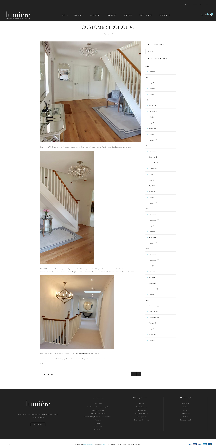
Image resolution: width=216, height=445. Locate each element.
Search (173, 47)
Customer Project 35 (138, 369)
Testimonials (141, 405)
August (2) (153, 164)
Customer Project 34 (133, 369)
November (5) (154, 256)
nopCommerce (88, 440)
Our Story (98, 399)
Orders (185, 402)
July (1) (151, 112)
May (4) (152, 176)
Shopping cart (185, 409)
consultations (57, 354)
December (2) (154, 250)
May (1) (152, 78)
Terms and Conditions (141, 415)
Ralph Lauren (77, 267)
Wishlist (185, 412)
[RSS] (14, 440)
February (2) (153, 130)
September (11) (154, 158)
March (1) (152, 187)
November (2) (154, 101)
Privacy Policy (141, 412)
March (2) (152, 330)
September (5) (154, 313)
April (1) (152, 181)
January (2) (153, 290)
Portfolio (98, 419)
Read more (38, 420)
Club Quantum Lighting (98, 409)
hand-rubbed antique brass (84, 349)
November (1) (154, 301)
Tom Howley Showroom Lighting (98, 402)
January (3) (153, 136)
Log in (209, 2)
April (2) (152, 67)
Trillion (46, 264)
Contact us (98, 425)
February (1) (153, 90)
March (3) (152, 124)
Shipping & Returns (142, 409)
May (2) (152, 221)
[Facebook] (5, 440)
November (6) (154, 216)
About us (98, 415)
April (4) (152, 273)
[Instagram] (10, 440)
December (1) (154, 147)
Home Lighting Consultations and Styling (98, 412)
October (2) (153, 107)
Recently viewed (185, 415)
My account (185, 399)
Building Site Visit (98, 405)
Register (198, 2)
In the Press (98, 422)
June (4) (152, 267)
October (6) (153, 307)
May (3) (152, 324)
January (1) (153, 239)
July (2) (151, 261)
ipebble (103, 440)
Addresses (185, 405)
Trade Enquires (141, 402)
